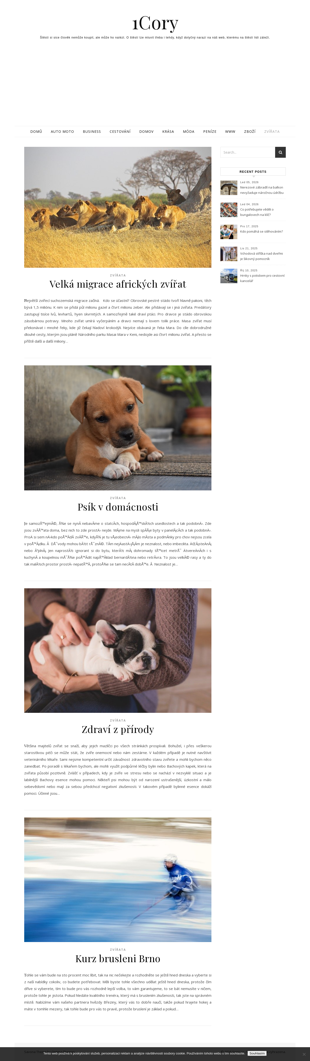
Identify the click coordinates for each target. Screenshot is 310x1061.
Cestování (120, 131)
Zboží (250, 131)
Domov (146, 131)
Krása (168, 131)
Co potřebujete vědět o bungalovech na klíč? (257, 212)
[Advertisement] (155, 90)
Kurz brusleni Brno (118, 958)
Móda (188, 131)
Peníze (210, 131)
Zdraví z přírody (118, 729)
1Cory (155, 22)
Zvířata (272, 131)
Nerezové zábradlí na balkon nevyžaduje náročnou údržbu (262, 190)
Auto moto (62, 131)
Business (92, 131)
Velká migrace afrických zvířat (118, 283)
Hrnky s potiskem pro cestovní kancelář (262, 278)
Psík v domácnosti (118, 506)
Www (230, 131)
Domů (36, 131)
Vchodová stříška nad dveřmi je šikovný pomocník (261, 256)
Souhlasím (257, 1053)
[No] (304, 1054)
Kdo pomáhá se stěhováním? (261, 231)
